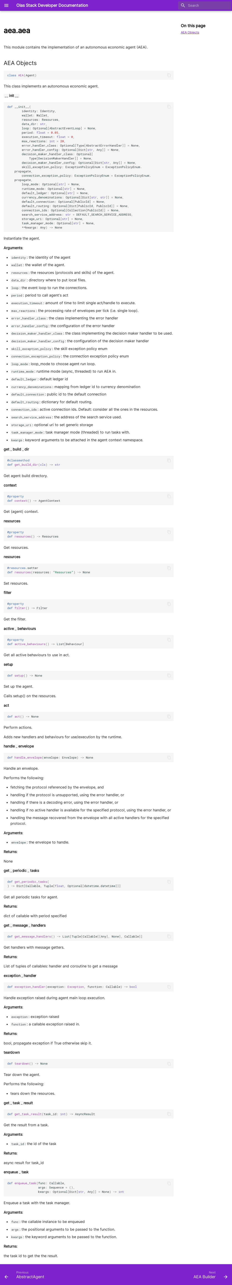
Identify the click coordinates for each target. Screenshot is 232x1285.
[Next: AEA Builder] (209, 1276)
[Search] (204, 5)
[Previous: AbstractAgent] (25, 1276)
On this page (193, 25)
